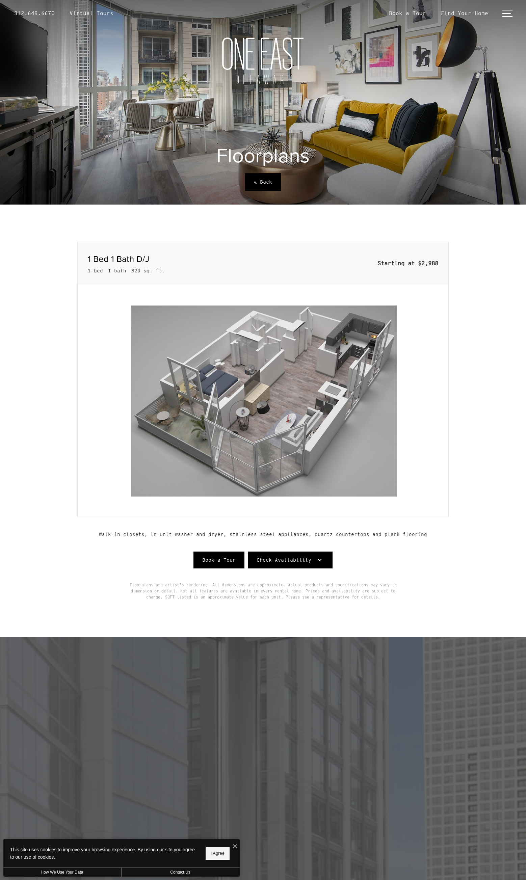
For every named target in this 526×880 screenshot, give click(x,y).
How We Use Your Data (62, 872)
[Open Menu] (507, 13)
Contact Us (180, 872)
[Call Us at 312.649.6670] (34, 13)
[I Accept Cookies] (235, 847)
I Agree (218, 853)
